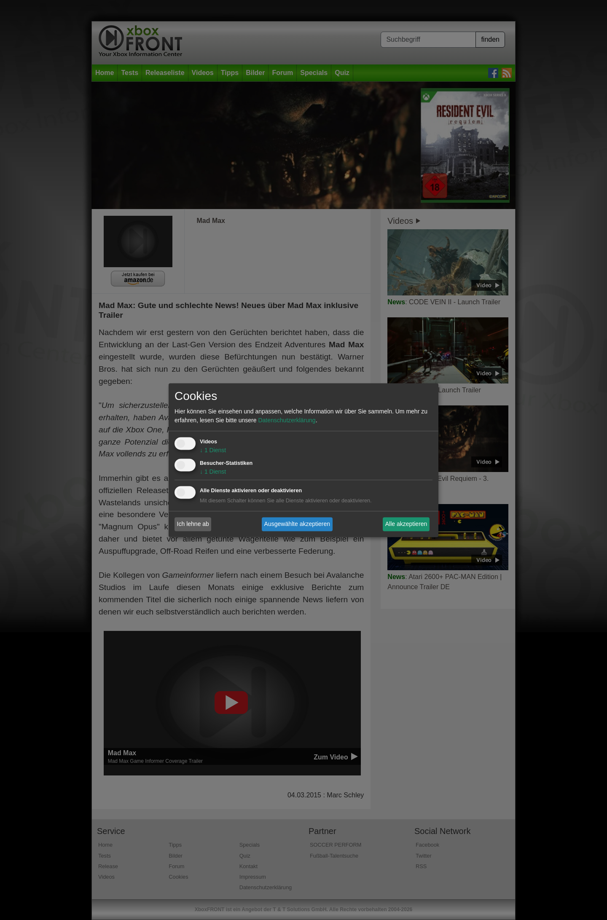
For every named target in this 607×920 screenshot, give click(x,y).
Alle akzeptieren (406, 523)
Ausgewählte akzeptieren (297, 523)
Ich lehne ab (193, 523)
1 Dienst (213, 450)
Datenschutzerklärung (286, 420)
